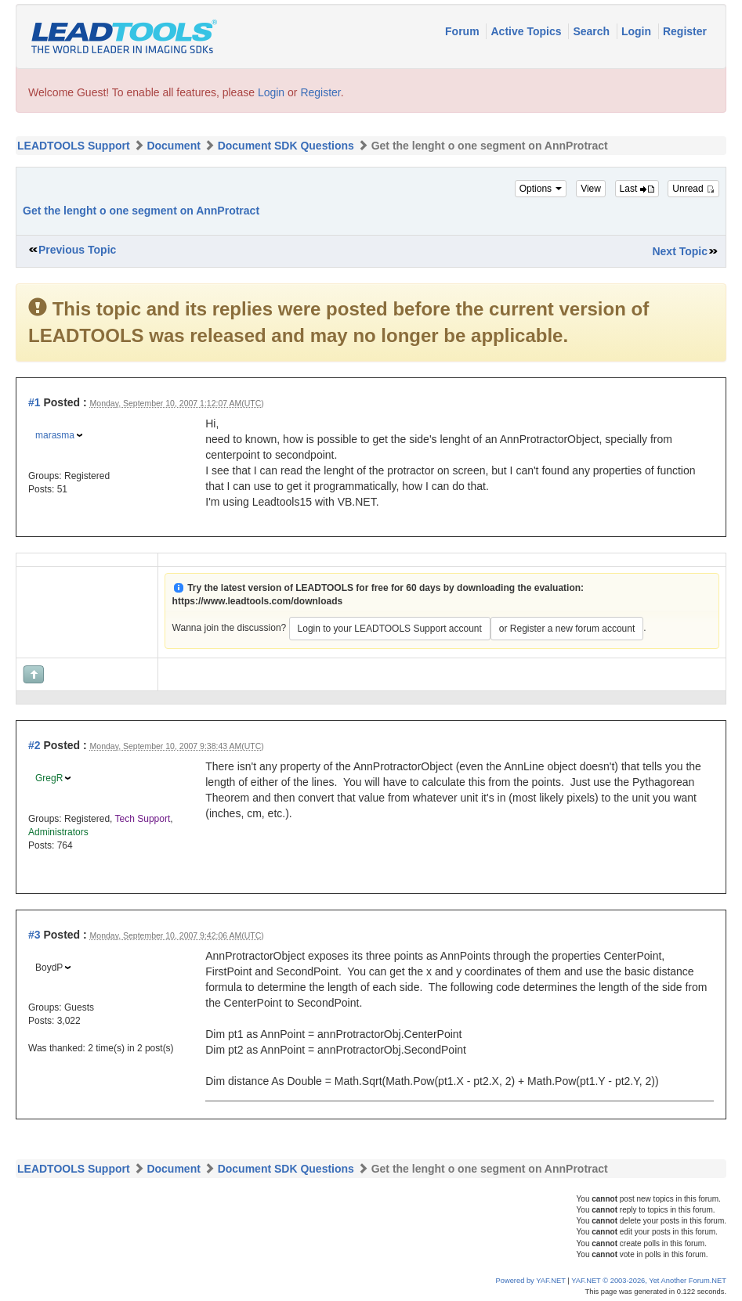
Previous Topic (77, 249)
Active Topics (527, 31)
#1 (34, 402)
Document (173, 145)
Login (637, 31)
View (591, 188)
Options (541, 188)
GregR (49, 778)
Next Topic (680, 251)
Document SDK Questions (286, 145)
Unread (693, 188)
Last (637, 188)
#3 (34, 934)
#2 (34, 745)
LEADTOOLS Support (73, 145)
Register (685, 31)
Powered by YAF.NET (531, 1281)
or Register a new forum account (567, 628)
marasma (54, 435)
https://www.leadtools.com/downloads (257, 601)
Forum (463, 31)
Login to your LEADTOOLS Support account (390, 628)
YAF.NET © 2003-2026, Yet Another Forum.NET (648, 1281)
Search (593, 31)
